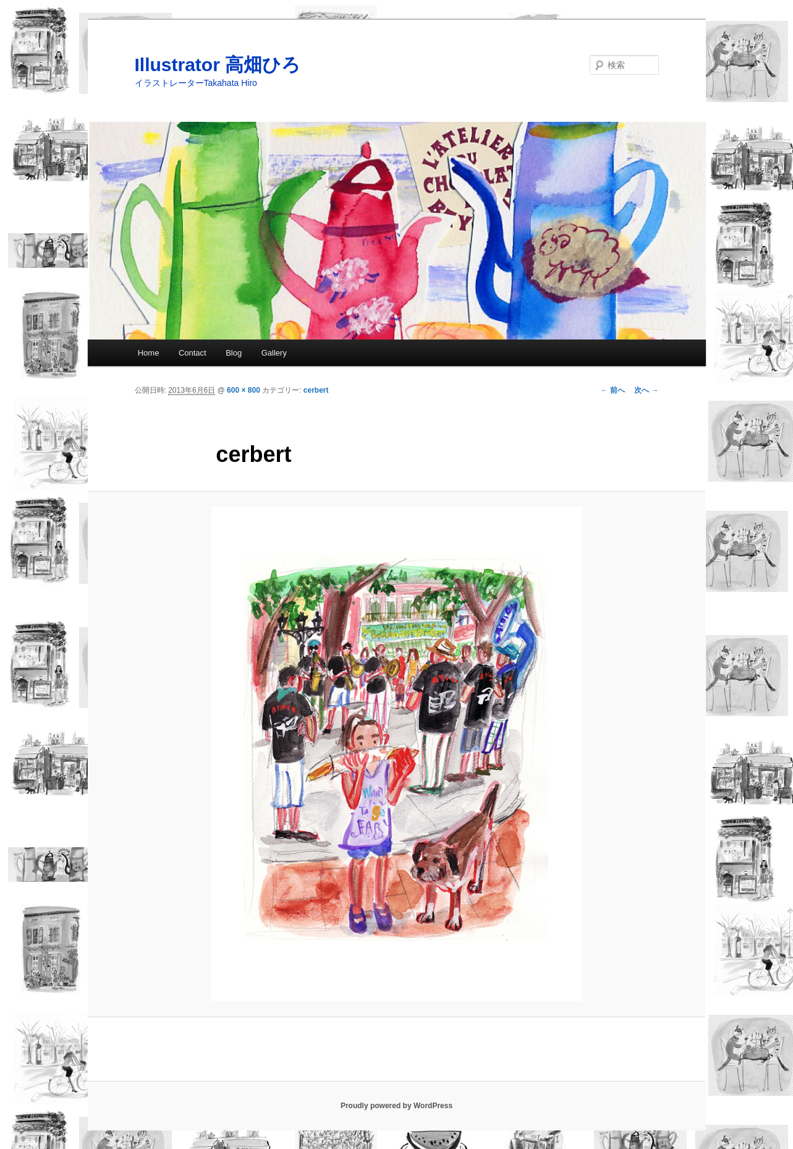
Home (148, 352)
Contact (192, 352)
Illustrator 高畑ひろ (218, 64)
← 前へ (613, 390)
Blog (234, 352)
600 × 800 (243, 390)
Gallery (274, 352)
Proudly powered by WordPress (396, 1105)
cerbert (316, 390)
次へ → (646, 390)
